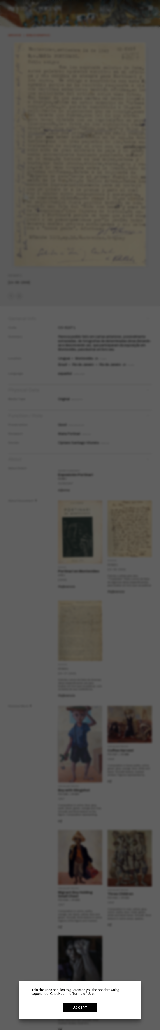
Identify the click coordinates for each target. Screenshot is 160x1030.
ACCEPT (80, 1007)
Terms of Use (83, 994)
